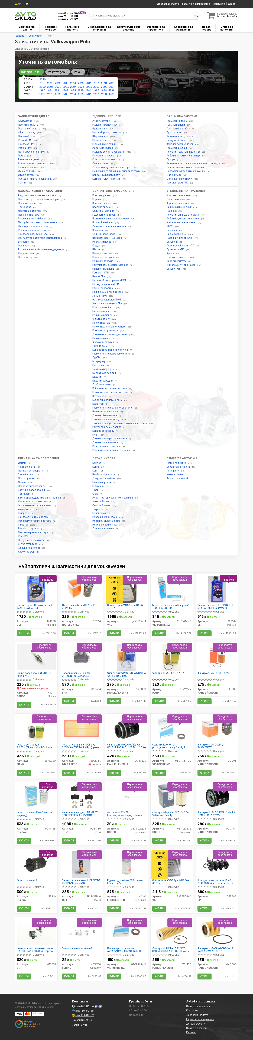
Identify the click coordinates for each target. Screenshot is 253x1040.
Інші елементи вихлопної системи (112, 407)
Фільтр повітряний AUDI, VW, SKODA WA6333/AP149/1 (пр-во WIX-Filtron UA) (80, 746)
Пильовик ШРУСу (177, 234)
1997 (96, 90)
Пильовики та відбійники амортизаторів (116, 171)
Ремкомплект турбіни (105, 411)
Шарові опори (100, 136)
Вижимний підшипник (179, 207)
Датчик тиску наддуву (106, 419)
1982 (58, 94)
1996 (88, 90)
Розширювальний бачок (32, 218)
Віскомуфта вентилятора (33, 226)
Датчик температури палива (109, 438)
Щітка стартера (28, 544)
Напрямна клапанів (103, 268)
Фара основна (26, 466)
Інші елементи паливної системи (111, 353)
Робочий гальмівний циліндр (183, 155)
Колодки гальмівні (29, 167)
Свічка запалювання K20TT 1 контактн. (34, 674)
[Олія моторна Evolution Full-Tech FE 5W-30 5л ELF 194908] (36, 589)
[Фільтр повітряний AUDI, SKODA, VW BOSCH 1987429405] (171, 795)
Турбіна (97, 357)
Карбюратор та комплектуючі (110, 349)
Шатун (96, 249)
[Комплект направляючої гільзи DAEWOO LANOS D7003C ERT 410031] (36, 931)
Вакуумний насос (177, 140)
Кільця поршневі (102, 195)
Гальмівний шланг (177, 147)
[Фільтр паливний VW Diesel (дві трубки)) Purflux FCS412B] (36, 795)
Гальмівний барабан (178, 128)
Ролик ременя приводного (33, 163)
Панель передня (102, 482)
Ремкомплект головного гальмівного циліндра (194, 163)
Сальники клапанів (103, 210)
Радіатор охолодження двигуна (37, 195)
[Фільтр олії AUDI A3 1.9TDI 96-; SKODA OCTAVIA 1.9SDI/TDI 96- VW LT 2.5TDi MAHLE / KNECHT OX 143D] (171, 931)
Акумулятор (25, 120)
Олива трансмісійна (178, 466)
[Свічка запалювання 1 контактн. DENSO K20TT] (36, 656)
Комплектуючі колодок (180, 144)
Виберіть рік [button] (31, 72)
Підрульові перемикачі (31, 540)
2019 (112, 83)
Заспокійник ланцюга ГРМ (107, 303)
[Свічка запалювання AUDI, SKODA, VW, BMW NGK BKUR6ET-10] (81, 864)
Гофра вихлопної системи (107, 400)
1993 (65, 90)
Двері (96, 490)
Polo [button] (78, 72)
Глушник (97, 376)
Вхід (231, 3)
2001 (50, 86)
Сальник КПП (174, 268)
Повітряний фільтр (29, 128)
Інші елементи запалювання (34, 505)
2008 (104, 86)
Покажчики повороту (31, 470)
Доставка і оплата (168, 3)
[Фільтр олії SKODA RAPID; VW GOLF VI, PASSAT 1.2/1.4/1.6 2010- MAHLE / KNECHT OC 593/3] (126, 728)
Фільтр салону (27, 132)
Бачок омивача (101, 513)
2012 (58, 83)
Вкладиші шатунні (103, 257)
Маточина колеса (102, 147)
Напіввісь (172, 230)
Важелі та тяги (101, 140)
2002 (58, 86)
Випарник (24, 241)
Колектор (98, 403)
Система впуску (102, 369)
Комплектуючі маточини (107, 178)
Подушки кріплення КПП (181, 245)
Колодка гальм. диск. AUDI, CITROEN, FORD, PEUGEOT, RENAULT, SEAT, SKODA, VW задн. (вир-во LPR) (80, 674)
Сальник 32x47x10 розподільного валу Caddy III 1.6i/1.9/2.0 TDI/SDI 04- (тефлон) (171, 746)
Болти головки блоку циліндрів (110, 218)
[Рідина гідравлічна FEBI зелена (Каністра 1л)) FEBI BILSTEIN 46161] (126, 863)
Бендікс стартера (29, 528)
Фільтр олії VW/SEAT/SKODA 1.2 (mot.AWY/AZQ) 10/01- (215, 949)
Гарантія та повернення (196, 3)
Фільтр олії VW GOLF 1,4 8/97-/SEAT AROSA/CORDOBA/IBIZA (211, 746)
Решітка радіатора (103, 474)
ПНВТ (95, 434)
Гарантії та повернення (200, 1019)
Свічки (22, 182)
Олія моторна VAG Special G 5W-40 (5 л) (125, 606)
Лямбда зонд (100, 346)
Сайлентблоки (101, 163)
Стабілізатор (26, 174)
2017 (96, 83)
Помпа (22, 155)
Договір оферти (195, 1023)
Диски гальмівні (27, 171)
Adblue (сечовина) (177, 478)
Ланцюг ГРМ (99, 295)
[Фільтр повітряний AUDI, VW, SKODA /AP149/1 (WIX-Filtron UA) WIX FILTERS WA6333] (81, 728)
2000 (42, 86)
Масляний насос (102, 241)
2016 (88, 83)
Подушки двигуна (103, 261)
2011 (49, 83)
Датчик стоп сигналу (179, 178)
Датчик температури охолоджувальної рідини (120, 423)
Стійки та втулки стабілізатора (111, 167)
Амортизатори (101, 120)
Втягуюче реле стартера (33, 532)
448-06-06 (67, 13)
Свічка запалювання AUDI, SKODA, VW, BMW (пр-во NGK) (81, 882)
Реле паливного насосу (106, 446)
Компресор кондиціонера (33, 234)
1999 (112, 90)
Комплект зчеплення (179, 195)
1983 (65, 94)
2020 (42, 79)
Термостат (25, 207)
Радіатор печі (26, 253)
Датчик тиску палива (105, 442)
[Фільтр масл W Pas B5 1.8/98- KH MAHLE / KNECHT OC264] (81, 588)
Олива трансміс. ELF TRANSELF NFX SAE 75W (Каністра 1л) (215, 606)
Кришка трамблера (29, 547)
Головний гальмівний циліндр (184, 151)
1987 (96, 94)
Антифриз (173, 470)
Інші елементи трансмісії (181, 264)
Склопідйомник (101, 505)
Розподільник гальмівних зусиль (186, 171)
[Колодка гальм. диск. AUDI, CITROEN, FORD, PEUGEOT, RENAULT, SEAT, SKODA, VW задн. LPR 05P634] (81, 656)
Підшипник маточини (105, 144)
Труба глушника (102, 384)
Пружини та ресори (104, 155)
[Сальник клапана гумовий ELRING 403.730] (81, 931)
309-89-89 (67, 19)
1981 (49, 94)
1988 (104, 94)
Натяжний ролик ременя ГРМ (109, 280)
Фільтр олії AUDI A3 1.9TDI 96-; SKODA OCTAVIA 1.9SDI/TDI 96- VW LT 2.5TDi (171, 949)
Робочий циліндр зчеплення (183, 218)
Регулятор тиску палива (107, 427)
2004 (73, 86)
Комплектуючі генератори (34, 517)
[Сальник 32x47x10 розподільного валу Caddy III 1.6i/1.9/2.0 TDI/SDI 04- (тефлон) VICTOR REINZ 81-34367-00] (171, 728)
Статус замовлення (198, 1006)
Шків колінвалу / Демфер (107, 237)
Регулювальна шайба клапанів (110, 264)
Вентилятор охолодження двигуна (39, 199)
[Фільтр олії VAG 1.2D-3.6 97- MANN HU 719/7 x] (172, 657)
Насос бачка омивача (105, 517)
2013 (65, 83)
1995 (81, 90)
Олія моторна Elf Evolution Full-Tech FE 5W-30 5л (35, 606)
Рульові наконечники (105, 124)
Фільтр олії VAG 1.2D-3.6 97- (168, 673)
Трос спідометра (177, 261)
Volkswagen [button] (57, 72)
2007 (96, 86)
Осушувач (24, 245)
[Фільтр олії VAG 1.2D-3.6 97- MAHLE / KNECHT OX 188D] (216, 656)
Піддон (96, 245)
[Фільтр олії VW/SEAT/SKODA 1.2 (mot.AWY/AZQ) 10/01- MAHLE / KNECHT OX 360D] (216, 931)
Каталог (191, 1032)
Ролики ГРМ (25, 147)
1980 (42, 94)
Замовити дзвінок (82, 1020)
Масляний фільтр (28, 124)
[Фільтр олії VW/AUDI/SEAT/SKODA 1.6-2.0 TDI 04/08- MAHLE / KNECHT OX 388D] (126, 657)
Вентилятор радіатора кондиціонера (40, 237)
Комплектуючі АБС (178, 182)
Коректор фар (26, 551)
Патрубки (98, 365)
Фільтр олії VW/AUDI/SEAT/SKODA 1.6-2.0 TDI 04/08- (126, 674)
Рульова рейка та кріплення (109, 151)
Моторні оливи (175, 474)
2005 (81, 86)
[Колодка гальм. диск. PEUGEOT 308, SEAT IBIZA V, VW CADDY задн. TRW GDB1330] (81, 795)
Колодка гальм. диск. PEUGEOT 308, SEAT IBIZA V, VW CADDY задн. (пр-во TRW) (80, 814)
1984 (73, 94)
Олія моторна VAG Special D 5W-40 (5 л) (170, 882)
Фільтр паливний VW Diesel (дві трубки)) (35, 814)
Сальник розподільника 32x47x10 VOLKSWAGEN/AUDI (124, 949)
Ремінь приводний (29, 159)
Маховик (172, 210)
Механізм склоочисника (106, 520)
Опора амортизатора (105, 159)
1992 (58, 90)
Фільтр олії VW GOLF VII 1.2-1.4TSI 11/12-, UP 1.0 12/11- (216, 814)
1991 (49, 90)
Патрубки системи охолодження (37, 222)
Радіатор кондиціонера (32, 230)
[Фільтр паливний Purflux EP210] (36, 863)
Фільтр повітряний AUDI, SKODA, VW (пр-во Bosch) (170, 814)
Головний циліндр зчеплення (184, 214)
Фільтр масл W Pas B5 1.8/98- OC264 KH (79, 606)
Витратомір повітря (104, 373)
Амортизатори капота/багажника (112, 497)
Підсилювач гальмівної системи (185, 167)
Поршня (97, 199)
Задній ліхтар (26, 474)
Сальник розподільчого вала (109, 226)
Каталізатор (100, 396)
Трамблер (24, 493)
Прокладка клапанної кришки (109, 326)
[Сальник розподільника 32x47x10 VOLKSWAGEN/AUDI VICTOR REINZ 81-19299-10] (126, 931)
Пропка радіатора (29, 214)
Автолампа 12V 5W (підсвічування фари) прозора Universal (124, 814)
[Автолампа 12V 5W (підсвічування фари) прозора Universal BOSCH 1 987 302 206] (126, 796)
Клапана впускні (102, 203)
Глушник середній (103, 380)
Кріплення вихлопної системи (110, 388)
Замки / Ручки (100, 501)
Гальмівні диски (176, 124)
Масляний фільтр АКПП (180, 237)
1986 (88, 94)
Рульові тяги (100, 128)
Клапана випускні (102, 207)
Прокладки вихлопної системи (110, 392)
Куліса (170, 253)
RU (26, 3)
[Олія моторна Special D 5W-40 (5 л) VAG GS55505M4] (172, 864)
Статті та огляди (196, 1028)
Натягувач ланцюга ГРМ (106, 299)
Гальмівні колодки (177, 120)
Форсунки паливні (103, 342)
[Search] (196, 15)
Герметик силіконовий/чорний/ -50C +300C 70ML (170, 606)
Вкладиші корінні (102, 253)
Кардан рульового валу (106, 174)
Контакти (219, 3)
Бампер (97, 463)
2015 (81, 83)
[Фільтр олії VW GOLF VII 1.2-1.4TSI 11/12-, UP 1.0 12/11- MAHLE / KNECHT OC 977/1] (217, 796)
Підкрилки (98, 486)
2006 (89, 86)
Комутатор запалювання (33, 501)
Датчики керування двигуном (110, 334)
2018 (104, 83)
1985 (81, 94)
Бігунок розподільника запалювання (39, 497)
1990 (42, 90)
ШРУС (170, 226)
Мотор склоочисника (105, 524)
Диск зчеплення (176, 199)
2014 (73, 83)
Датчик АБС (174, 174)
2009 (112, 86)
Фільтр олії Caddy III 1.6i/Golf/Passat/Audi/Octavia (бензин (34, 746)
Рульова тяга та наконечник (35, 178)
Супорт (171, 159)
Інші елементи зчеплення (182, 222)
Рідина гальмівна (177, 463)
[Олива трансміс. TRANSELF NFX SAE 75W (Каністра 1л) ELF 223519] (217, 589)
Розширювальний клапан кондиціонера (41, 249)
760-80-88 (67, 16)
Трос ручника (175, 132)
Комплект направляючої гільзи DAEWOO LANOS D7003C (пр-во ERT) (35, 949)
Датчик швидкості (178, 257)
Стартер (23, 524)
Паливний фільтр (28, 136)
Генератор (24, 513)
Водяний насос (27, 203)
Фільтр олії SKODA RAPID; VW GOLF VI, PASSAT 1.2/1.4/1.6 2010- (126, 746)
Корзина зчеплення (178, 203)
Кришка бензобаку (103, 430)
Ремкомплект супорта (180, 136)
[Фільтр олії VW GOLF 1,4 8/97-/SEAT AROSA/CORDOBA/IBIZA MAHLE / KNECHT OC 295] (216, 728)
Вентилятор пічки (29, 257)
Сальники (172, 241)
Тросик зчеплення (103, 528)
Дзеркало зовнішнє (104, 478)
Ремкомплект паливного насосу (111, 450)
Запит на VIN (79, 1025)
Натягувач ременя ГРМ (31, 151)
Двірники (98, 509)
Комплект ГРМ (26, 144)
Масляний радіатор (29, 210)
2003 (66, 86)
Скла (95, 493)
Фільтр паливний (27, 880)
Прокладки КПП (176, 249)
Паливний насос (102, 338)
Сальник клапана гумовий (77, 948)
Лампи (22, 463)
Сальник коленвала (104, 234)
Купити (24, 633)
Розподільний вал (103, 222)
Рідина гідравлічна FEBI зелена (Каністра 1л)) (125, 882)
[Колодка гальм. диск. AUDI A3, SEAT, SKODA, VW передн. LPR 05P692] (216, 863)
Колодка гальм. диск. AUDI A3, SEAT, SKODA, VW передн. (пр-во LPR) (215, 882)
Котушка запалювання (31, 490)
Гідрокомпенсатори (104, 214)
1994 (73, 90)
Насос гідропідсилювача (107, 132)
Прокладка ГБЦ (101, 322)
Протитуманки (27, 478)
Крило (96, 466)
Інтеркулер (99, 361)
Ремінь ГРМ (24, 140)
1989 (112, 94)
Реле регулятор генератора (35, 520)
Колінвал (97, 230)
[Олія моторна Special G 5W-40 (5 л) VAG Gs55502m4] (126, 589)
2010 (42, 83)
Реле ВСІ (23, 536)
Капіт (95, 470)
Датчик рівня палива (104, 415)
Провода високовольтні (32, 486)
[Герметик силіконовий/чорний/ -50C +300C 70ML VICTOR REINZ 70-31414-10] (171, 589)
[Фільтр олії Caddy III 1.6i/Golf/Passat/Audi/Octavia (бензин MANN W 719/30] (36, 728)
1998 (104, 90)
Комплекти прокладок (105, 330)
